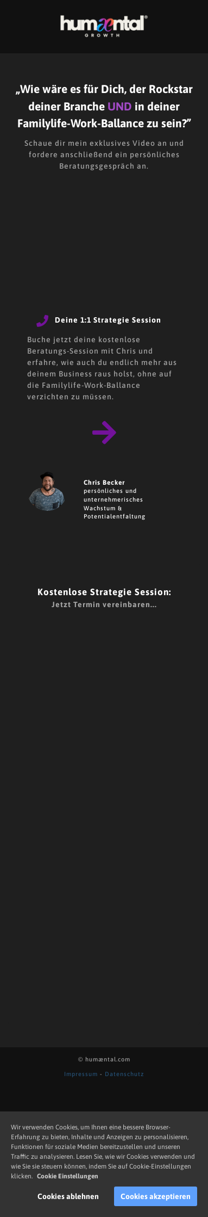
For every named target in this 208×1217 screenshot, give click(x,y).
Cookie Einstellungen (67, 1176)
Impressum (81, 1074)
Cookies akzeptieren (156, 1196)
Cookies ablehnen (68, 1196)
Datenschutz (124, 1074)
